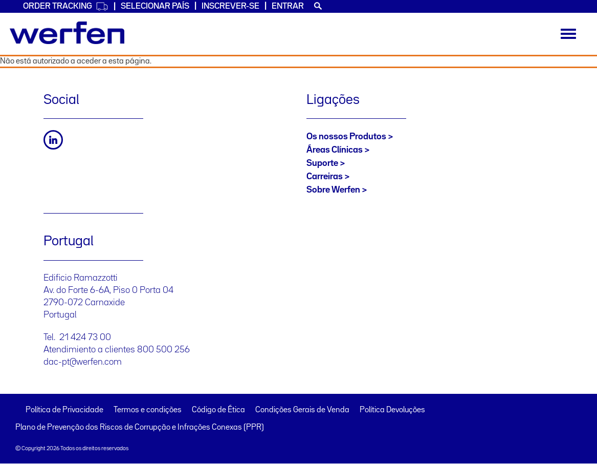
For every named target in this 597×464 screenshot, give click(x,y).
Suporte (322, 163)
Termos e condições (148, 410)
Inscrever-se (230, 6)
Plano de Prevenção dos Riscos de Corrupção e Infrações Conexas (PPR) (139, 427)
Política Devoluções (392, 410)
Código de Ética (218, 410)
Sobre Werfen (333, 190)
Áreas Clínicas (334, 150)
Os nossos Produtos (346, 137)
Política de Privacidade (64, 410)
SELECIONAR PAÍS (155, 6)
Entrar (288, 6)
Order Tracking (65, 6)
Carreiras (324, 177)
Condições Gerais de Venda (302, 410)
